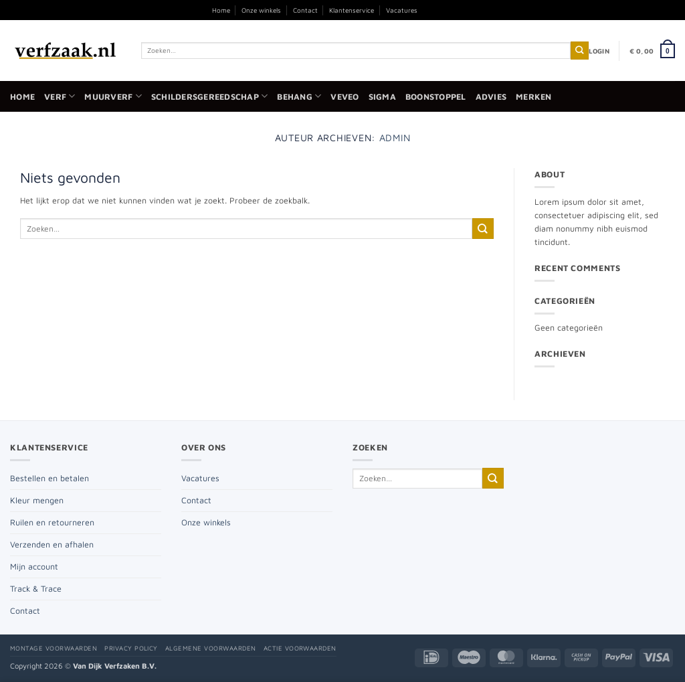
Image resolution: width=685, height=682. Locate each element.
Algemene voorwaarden (210, 648)
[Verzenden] (580, 50)
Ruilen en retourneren (52, 522)
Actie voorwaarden (300, 648)
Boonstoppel (435, 97)
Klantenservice (351, 10)
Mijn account (34, 567)
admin (395, 137)
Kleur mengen (37, 500)
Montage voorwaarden (53, 648)
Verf (59, 96)
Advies (491, 97)
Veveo (344, 97)
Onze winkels (261, 10)
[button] (599, 51)
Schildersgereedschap (209, 96)
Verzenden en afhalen (52, 544)
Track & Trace (36, 589)
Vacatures (401, 10)
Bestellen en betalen (49, 478)
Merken (534, 97)
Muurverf (112, 96)
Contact (305, 10)
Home (221, 10)
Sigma (382, 97)
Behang (299, 96)
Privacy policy (131, 648)
